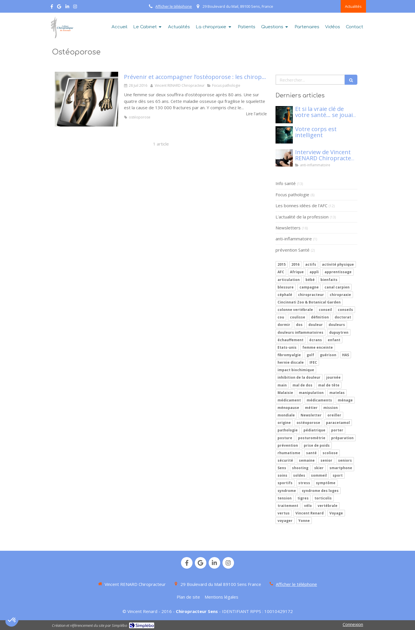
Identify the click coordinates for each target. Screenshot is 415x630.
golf (310, 354)
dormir (284, 324)
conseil (325, 309)
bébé (310, 279)
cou (281, 317)
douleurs (337, 324)
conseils (345, 309)
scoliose (330, 452)
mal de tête (328, 385)
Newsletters (288, 228)
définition (320, 317)
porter (337, 430)
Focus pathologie (292, 194)
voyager (285, 520)
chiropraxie (340, 294)
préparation (342, 437)
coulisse (297, 317)
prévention (288, 445)
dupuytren (338, 332)
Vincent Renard (309, 513)
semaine (307, 460)
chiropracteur (311, 294)
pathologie (288, 430)
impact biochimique (296, 369)
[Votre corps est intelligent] (284, 135)
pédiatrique (314, 430)
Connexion (353, 624)
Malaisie (285, 392)
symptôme (325, 482)
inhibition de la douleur (299, 377)
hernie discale (291, 362)
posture (285, 437)
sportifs (285, 482)
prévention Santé (293, 250)
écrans (315, 339)
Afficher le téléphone (173, 6)
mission (330, 407)
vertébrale (327, 505)
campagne (309, 287)
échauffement (290, 339)
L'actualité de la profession (302, 217)
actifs (310, 264)
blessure (286, 287)
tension (285, 498)
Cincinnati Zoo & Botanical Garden (309, 302)
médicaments (319, 400)
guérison (328, 354)
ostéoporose (308, 422)
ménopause (288, 407)
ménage (345, 400)
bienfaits (328, 279)
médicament (289, 400)
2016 (295, 264)
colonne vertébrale (295, 309)
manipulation (311, 392)
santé (311, 452)
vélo (308, 505)
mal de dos (302, 385)
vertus (284, 513)
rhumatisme (289, 452)
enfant (334, 339)
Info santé (286, 183)
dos (299, 324)
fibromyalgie (289, 354)
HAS (345, 354)
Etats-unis (287, 347)
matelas (337, 392)
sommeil (319, 475)
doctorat (343, 317)
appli (314, 271)
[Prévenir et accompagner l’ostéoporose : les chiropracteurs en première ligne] (86, 99)
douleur (315, 324)
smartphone (340, 467)
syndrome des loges (320, 490)
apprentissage (338, 271)
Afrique (297, 271)
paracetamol (338, 422)
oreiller (334, 415)
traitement (288, 505)
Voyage (336, 513)
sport (338, 475)
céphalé (285, 294)
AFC (281, 271)
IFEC (313, 362)
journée (333, 377)
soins (282, 475)
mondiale (286, 415)
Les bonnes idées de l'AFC (301, 205)
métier (311, 407)
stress (304, 482)
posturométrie (311, 437)
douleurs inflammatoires (300, 332)
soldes (299, 475)
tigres (303, 498)
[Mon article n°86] (284, 114)
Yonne (304, 520)
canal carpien (337, 287)
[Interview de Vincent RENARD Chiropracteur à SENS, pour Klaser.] (284, 158)
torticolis (323, 498)
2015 (282, 264)
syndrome (287, 490)
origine (284, 422)
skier (319, 467)
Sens (282, 467)
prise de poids (317, 445)
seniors (345, 460)
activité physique (338, 264)
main (282, 385)
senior (326, 460)
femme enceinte (317, 347)
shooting (300, 467)
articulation (289, 279)
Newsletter (311, 415)
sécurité (285, 460)
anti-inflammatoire (294, 239)
